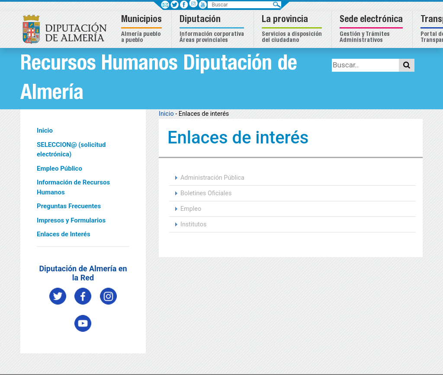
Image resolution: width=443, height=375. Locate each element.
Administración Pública (212, 177)
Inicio (45, 130)
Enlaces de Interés (63, 234)
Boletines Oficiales (205, 193)
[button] (142, 29)
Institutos (193, 224)
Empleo (190, 209)
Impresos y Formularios (71, 220)
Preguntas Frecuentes (69, 206)
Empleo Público (59, 168)
